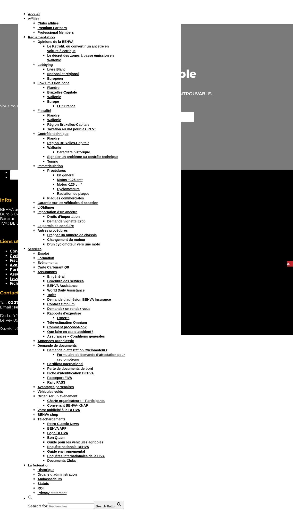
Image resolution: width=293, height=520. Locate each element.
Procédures (56, 171)
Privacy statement (52, 493)
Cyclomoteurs (68, 189)
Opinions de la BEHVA (56, 42)
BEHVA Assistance (62, 286)
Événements (48, 263)
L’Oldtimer (46, 207)
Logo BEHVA (57, 433)
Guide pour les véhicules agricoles (75, 442)
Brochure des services (65, 281)
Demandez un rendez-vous (68, 309)
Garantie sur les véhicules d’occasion (68, 203)
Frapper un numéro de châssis (72, 235)
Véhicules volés (50, 392)
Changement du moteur (66, 240)
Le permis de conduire (56, 226)
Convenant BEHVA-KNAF (67, 405)
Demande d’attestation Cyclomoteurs (77, 350)
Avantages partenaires (56, 387)
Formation (46, 258)
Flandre (53, 88)
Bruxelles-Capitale (62, 92)
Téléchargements (52, 419)
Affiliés (33, 19)
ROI (41, 488)
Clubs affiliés (48, 23)
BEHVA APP (57, 428)
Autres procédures (53, 230)
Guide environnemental (66, 451)
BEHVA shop (48, 415)
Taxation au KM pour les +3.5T (71, 129)
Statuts (43, 484)
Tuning (53, 161)
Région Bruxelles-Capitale (68, 124)
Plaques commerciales (65, 198)
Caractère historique (73, 152)
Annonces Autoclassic (56, 341)
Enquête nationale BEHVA (68, 447)
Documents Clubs (61, 461)
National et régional (63, 74)
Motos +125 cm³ (70, 180)
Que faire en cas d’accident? (70, 332)
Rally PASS (56, 382)
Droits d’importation (63, 217)
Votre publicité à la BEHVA (59, 410)
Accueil (34, 14)
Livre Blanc (56, 69)
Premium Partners (52, 28)
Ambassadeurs (50, 479)
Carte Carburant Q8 (53, 267)
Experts (63, 318)
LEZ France (66, 106)
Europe (53, 101)
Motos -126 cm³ (69, 184)
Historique (46, 470)
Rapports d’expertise (64, 313)
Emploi (43, 253)
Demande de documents (57, 345)
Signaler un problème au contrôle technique (82, 157)
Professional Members (56, 32)
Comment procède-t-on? (67, 327)
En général (66, 175)
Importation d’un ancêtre (57, 212)
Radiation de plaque (73, 194)
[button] (30, 499)
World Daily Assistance (66, 290)
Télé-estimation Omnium (67, 322)
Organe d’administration (57, 474)
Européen (55, 78)
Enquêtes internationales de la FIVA (76, 456)
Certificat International (65, 364)
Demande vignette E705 (66, 221)
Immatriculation (50, 166)
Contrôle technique (53, 134)
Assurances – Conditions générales (76, 336)
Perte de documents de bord (70, 368)
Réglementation (41, 37)
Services (35, 249)
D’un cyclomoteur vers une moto (73, 244)
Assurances (47, 272)
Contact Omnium (61, 304)
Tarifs (51, 295)
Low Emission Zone (53, 83)
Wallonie (54, 97)
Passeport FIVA (59, 378)
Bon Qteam (56, 438)
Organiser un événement (57, 396)
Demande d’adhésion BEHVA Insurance (79, 299)
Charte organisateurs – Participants (76, 401)
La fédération (39, 465)
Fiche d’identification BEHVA (70, 373)
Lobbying (45, 65)
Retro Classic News (63, 424)
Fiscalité (44, 111)
